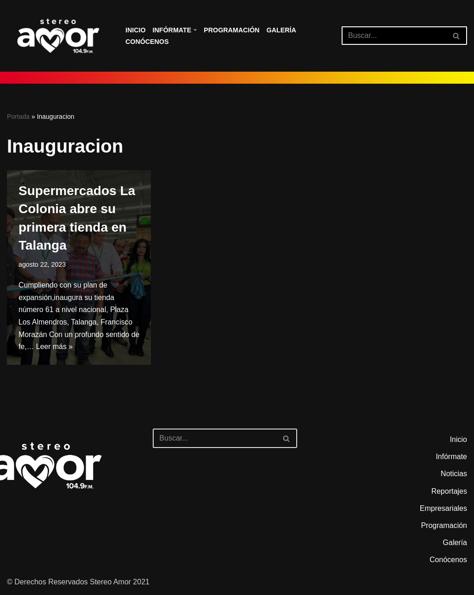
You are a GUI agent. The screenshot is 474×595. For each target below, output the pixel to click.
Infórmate (451, 458)
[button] (195, 29)
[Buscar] (394, 35)
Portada (18, 116)
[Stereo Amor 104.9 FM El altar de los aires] (58, 35)
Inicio (135, 30)
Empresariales (443, 510)
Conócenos (147, 41)
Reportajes (449, 493)
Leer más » (64, 349)
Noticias (454, 475)
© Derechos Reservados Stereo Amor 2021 (78, 583)
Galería (283, 30)
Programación (233, 30)
